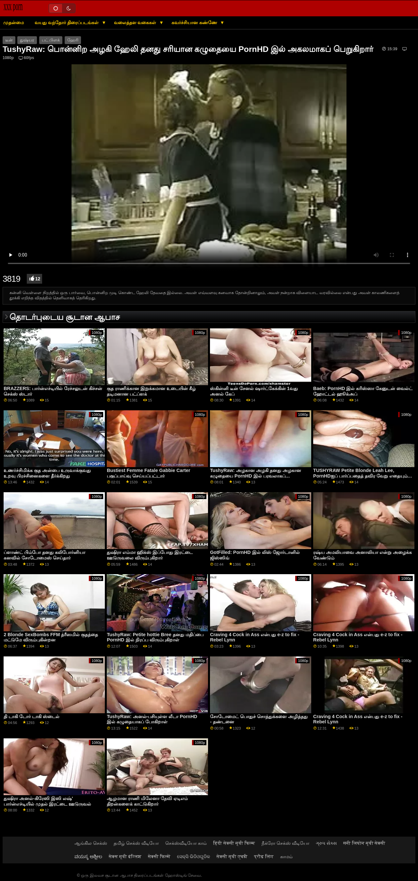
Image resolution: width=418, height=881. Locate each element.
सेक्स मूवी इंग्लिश (125, 856)
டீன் (9, 40)
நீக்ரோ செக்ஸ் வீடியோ (285, 843)
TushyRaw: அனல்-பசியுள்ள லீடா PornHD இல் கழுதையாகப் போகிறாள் (152, 719)
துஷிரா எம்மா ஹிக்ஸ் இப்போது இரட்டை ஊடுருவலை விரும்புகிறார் (150, 555)
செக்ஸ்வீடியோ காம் (186, 843)
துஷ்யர (27, 40)
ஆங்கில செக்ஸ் (90, 843)
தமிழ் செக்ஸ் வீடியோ (136, 843)
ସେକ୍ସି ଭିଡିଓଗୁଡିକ (193, 856)
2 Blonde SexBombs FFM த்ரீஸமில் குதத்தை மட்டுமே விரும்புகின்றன (51, 637)
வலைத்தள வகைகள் (136, 22)
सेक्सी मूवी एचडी (232, 856)
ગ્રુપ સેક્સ (326, 843)
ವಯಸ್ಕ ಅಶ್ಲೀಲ (88, 856)
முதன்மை (13, 22)
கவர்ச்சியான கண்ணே (194, 22)
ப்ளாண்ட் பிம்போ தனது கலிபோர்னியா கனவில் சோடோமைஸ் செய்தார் (44, 555)
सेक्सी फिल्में (159, 856)
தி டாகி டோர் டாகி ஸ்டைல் (31, 716)
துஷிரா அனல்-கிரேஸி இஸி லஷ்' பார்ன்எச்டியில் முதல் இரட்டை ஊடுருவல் (47, 801)
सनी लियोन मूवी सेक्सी (364, 843)
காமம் (286, 856)
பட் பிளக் (51, 40)
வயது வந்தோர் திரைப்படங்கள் (67, 22)
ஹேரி (72, 40)
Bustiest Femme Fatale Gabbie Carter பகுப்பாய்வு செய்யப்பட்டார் (148, 473)
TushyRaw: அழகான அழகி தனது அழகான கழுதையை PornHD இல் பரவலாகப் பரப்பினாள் (255, 476)
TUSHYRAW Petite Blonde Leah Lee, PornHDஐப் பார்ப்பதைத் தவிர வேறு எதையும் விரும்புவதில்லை (360, 476)
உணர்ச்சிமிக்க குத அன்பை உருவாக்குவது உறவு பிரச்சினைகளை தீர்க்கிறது (47, 473)
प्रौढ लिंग (264, 856)
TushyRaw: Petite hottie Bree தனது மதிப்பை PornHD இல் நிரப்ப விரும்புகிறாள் (155, 637)
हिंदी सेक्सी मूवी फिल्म (234, 843)
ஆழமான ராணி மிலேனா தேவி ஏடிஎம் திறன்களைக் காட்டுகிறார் (147, 801)
